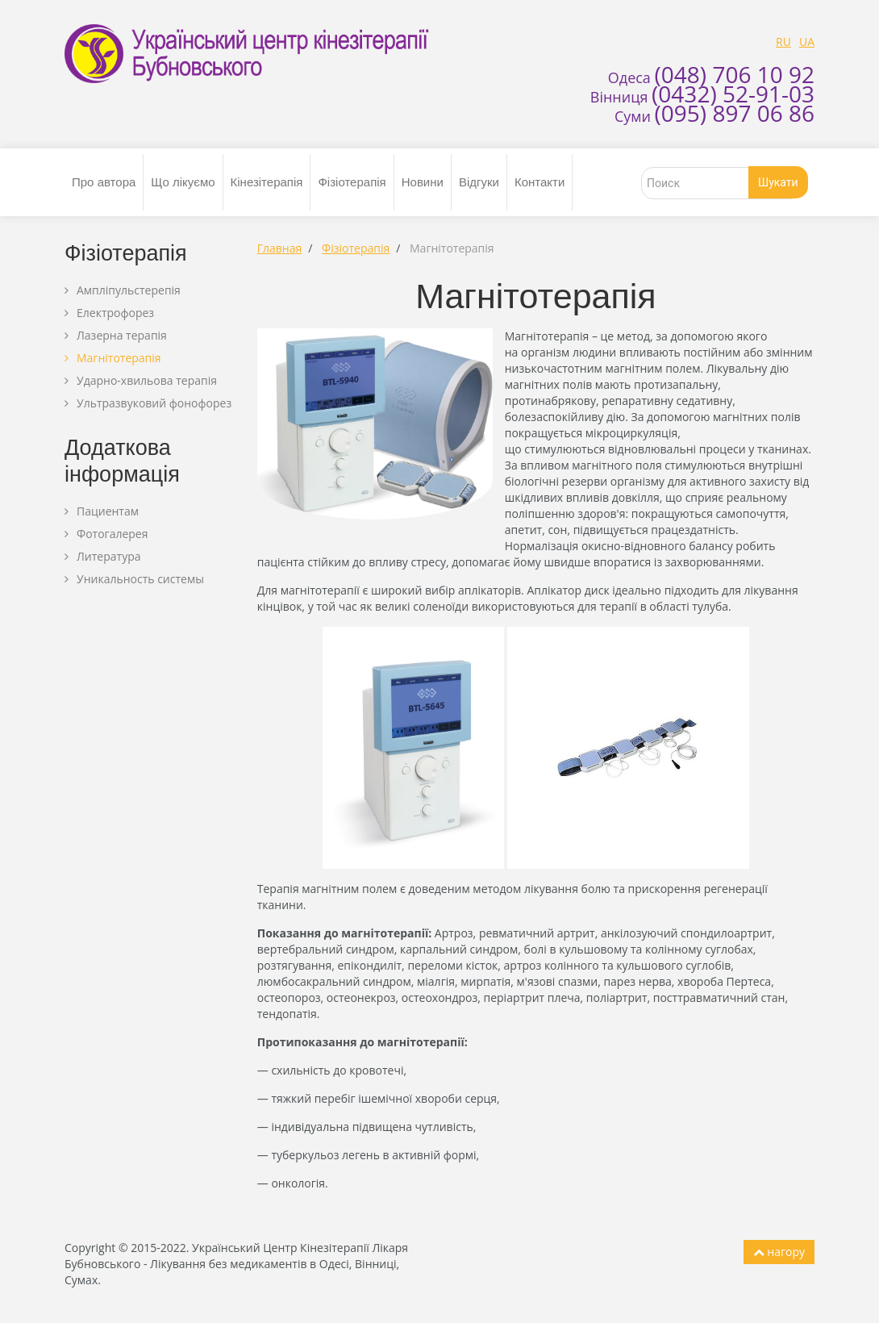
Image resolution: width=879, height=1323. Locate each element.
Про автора (103, 182)
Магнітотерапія (119, 357)
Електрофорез (115, 312)
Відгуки (479, 182)
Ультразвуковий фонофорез (154, 403)
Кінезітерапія (267, 182)
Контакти (539, 182)
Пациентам (108, 511)
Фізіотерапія (351, 182)
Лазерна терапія (122, 335)
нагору (779, 1251)
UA (806, 41)
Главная (279, 248)
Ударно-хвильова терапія (147, 380)
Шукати (778, 182)
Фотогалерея (112, 533)
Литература (109, 556)
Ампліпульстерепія (129, 290)
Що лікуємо (183, 182)
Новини (423, 182)
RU (783, 41)
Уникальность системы (140, 578)
